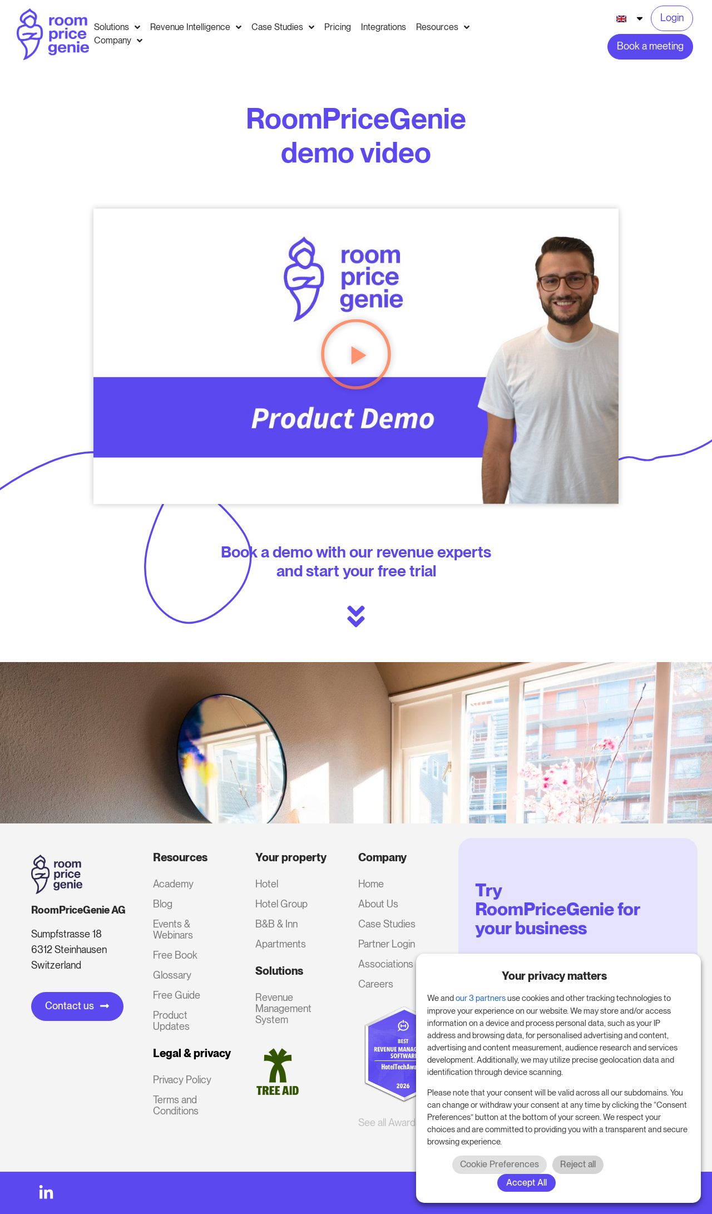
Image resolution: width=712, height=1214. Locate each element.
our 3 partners (481, 998)
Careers (375, 984)
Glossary (172, 975)
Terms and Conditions (176, 1105)
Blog (162, 904)
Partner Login (386, 944)
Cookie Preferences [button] (499, 1164)
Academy (173, 884)
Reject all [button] (578, 1164)
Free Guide (176, 995)
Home (371, 884)
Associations (385, 964)
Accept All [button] (526, 1182)
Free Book (175, 955)
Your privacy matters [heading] (554, 976)
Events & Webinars (173, 929)
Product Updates (171, 1020)
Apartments (280, 944)
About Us (378, 904)
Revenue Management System (283, 1008)
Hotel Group (281, 904)
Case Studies (387, 924)
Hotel (266, 884)
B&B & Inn (276, 924)
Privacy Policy (182, 1079)
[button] (356, 356)
